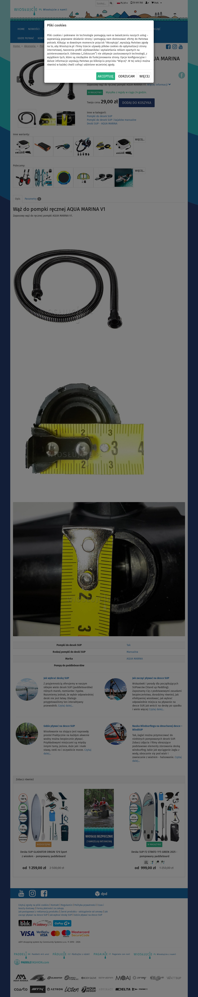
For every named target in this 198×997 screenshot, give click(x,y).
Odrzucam (126, 76)
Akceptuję (106, 76)
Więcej (144, 76)
